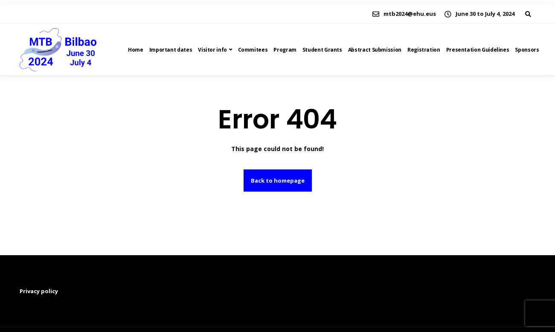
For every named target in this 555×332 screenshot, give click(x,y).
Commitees (253, 49)
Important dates (170, 49)
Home (135, 49)
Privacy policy (39, 291)
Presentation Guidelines (477, 49)
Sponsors (527, 49)
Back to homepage (278, 180)
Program (284, 49)
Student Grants (322, 49)
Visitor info (212, 49)
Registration (423, 49)
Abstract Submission (374, 49)
